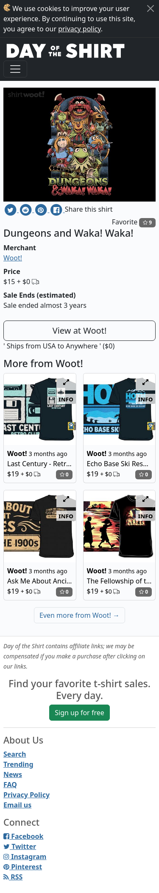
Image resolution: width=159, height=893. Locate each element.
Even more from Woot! (79, 615)
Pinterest (22, 866)
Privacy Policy (26, 794)
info (66, 399)
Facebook (23, 836)
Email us (17, 805)
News (12, 774)
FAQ (10, 784)
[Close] (150, 8)
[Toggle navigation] (15, 69)
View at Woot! (80, 330)
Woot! (12, 258)
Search (14, 754)
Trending (18, 764)
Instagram (24, 856)
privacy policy (79, 28)
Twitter (19, 846)
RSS (12, 877)
